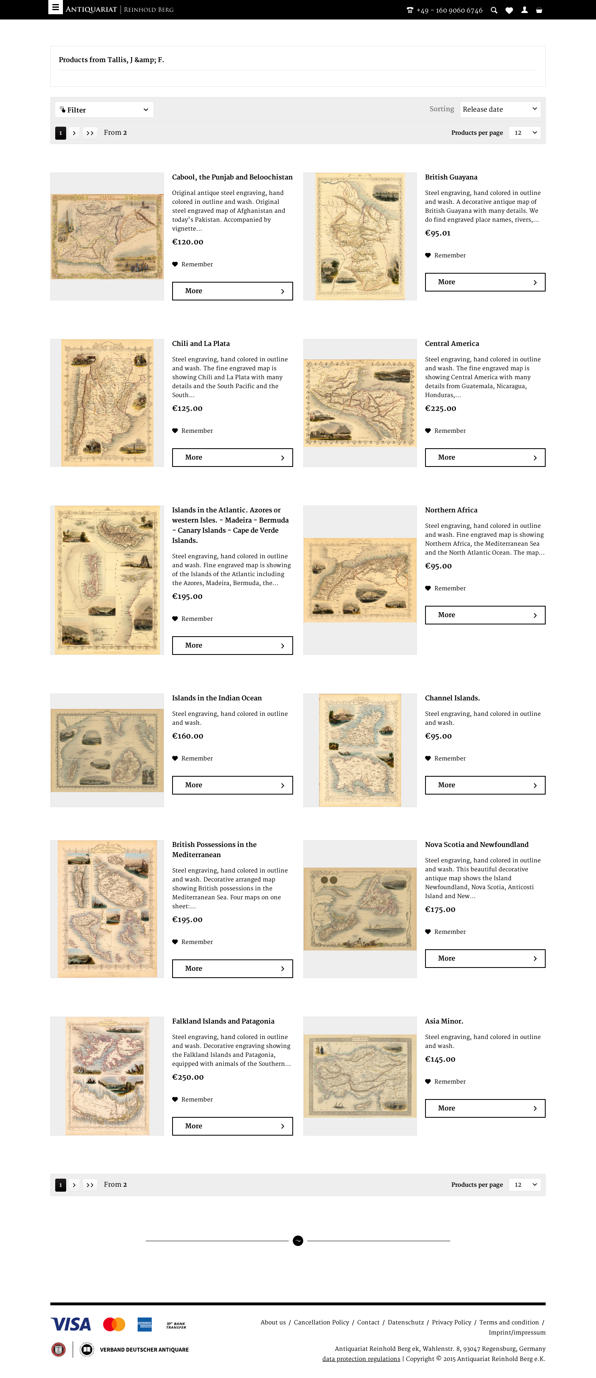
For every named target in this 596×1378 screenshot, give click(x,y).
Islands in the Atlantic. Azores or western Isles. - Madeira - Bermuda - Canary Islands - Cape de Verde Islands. (230, 525)
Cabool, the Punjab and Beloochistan (232, 177)
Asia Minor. (444, 1021)
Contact (368, 1322)
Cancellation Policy (321, 1322)
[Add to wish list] (192, 265)
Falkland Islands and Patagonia (223, 1021)
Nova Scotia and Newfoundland (477, 845)
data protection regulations (361, 1359)
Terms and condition (509, 1322)
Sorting (442, 109)
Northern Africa (451, 510)
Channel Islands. (452, 698)
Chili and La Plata (201, 344)
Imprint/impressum (517, 1332)
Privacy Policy (451, 1322)
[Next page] (74, 133)
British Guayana (451, 177)
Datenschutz (406, 1322)
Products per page (477, 133)
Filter (104, 110)
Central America (452, 344)
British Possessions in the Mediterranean (214, 850)
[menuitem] (524, 9)
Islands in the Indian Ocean (217, 698)
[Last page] (90, 133)
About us (273, 1322)
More (234, 291)
